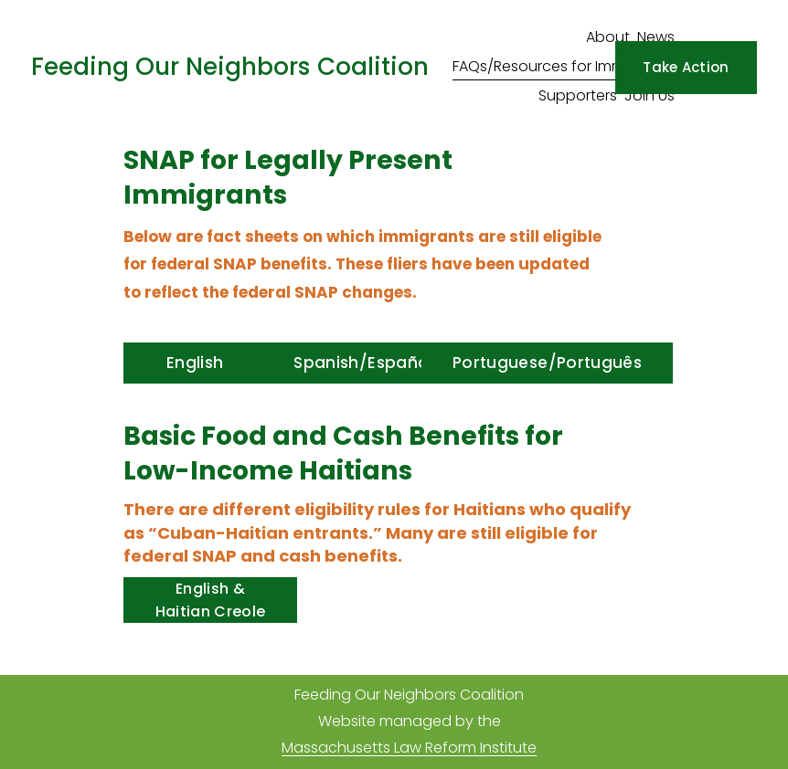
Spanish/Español (362, 363)
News (656, 36)
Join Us (649, 95)
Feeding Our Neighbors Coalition (230, 66)
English (194, 363)
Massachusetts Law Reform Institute (409, 747)
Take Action (686, 67)
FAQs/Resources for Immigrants (564, 66)
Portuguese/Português (547, 363)
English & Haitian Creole (210, 600)
